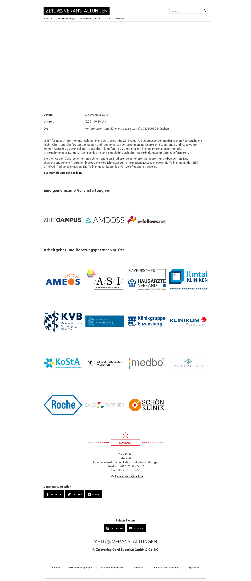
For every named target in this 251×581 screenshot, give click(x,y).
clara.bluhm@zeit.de (130, 476)
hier (78, 173)
